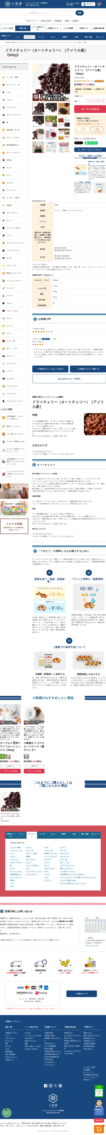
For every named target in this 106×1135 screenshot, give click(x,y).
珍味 (76, 37)
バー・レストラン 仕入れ (33, 1035)
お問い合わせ (88, 1049)
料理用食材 (9, 1051)
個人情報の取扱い (89, 1046)
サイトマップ (88, 1072)
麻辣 (67, 21)
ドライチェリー (34, 42)
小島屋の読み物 (70, 1027)
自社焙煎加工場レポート (52, 1054)
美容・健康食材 (10, 1054)
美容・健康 (88, 37)
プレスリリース (49, 1065)
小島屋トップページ (12, 1021)
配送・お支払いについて (91, 1035)
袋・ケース (100, 37)
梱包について (88, 1033)
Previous (34, 82)
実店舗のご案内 (49, 1035)
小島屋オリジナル (6, 37)
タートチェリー (45, 42)
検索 (79, 13)
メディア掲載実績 (50, 1046)
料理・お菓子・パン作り (33, 1046)
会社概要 (87, 1070)
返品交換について (89, 1038)
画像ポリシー (88, 1080)
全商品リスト (9, 1059)
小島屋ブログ (68, 1033)
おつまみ (28, 1033)
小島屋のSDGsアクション (52, 1051)
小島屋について (53, 28)
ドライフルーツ (29, 37)
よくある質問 (68, 28)
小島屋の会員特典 (89, 1043)
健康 (26, 1043)
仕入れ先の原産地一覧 (51, 1056)
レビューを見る (7, 28)
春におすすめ (46, 21)
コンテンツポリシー (91, 1077)
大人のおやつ (29, 1038)
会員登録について (89, 1041)
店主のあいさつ (49, 1043)
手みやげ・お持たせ (31, 1049)
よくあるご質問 (89, 1067)
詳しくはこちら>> (92, 945)
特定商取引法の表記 (91, 1075)
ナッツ (18, 37)
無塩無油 (58, 21)
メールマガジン (49, 1062)
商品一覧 (23, 28)
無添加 (76, 21)
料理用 (65, 37)
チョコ (53, 37)
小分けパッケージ (11, 1057)
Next (69, 82)
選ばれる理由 (48, 1048)
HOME (8, 42)
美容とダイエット (30, 1041)
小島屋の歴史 (48, 1033)
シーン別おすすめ (38, 28)
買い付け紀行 (48, 1059)
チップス (41, 37)
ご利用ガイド (83, 28)
